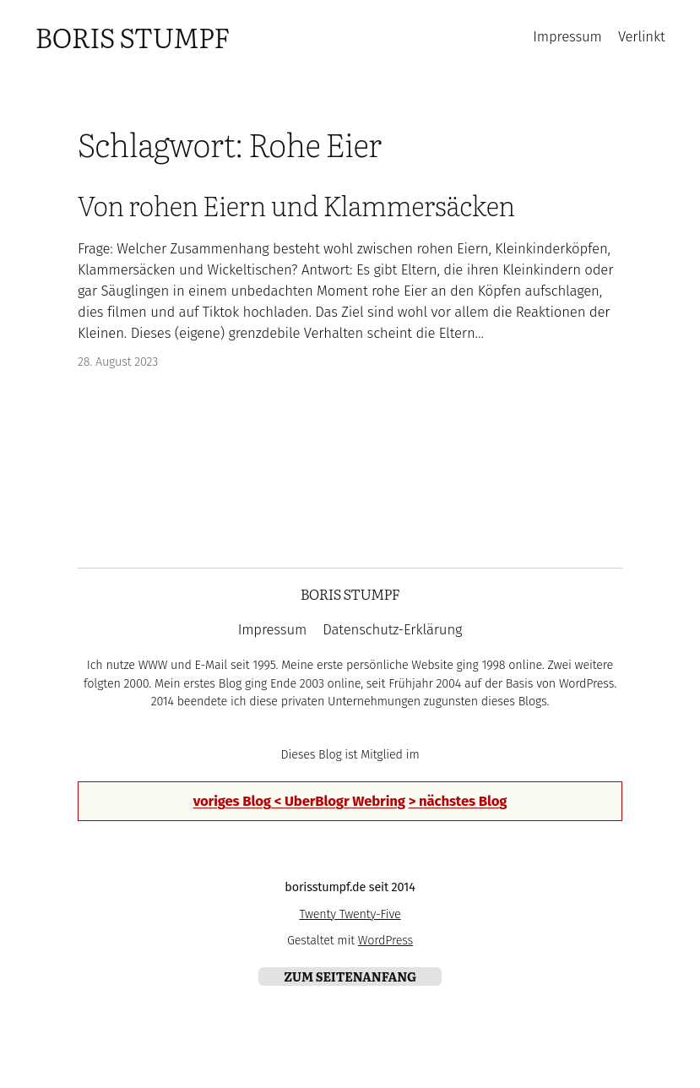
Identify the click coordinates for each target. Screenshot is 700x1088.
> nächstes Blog (458, 800)
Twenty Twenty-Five (349, 914)
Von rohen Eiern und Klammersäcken (296, 205)
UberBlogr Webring (345, 800)
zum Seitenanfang (350, 976)
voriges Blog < (239, 800)
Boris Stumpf (132, 36)
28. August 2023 (118, 362)
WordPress (385, 940)
